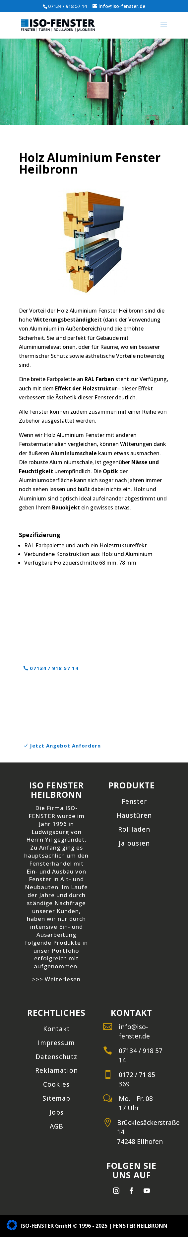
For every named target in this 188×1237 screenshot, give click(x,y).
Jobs (56, 1112)
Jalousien (134, 843)
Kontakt (56, 1029)
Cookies (56, 1084)
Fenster (134, 801)
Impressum (56, 1042)
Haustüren (134, 815)
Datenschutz (56, 1056)
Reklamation (56, 1070)
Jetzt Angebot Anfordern (65, 745)
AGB (56, 1126)
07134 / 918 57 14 (67, 6)
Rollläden (134, 829)
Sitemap (56, 1098)
